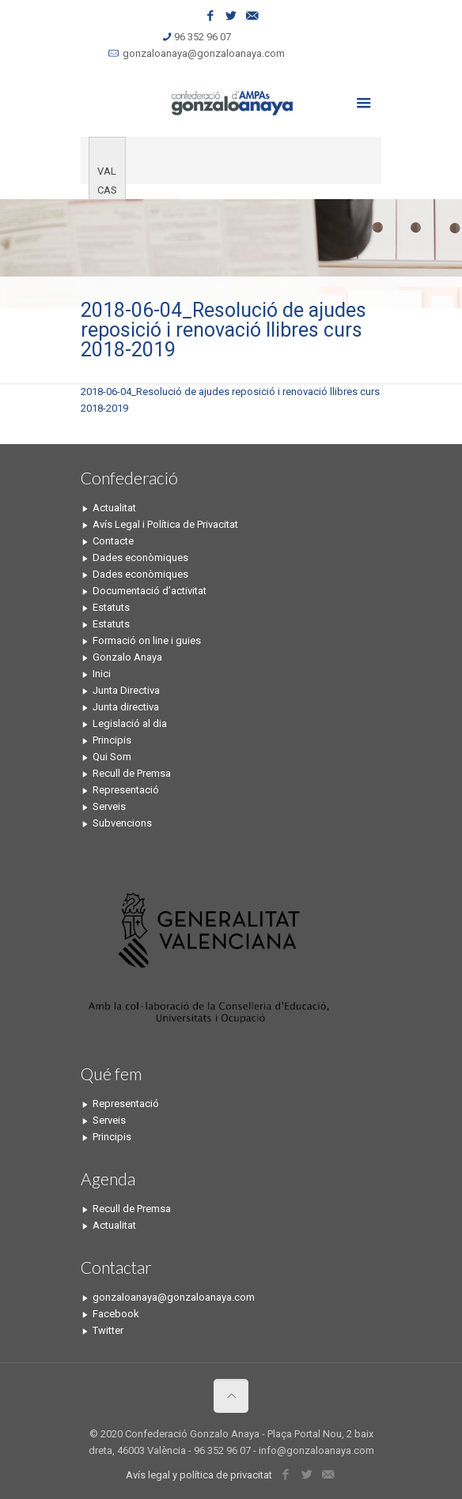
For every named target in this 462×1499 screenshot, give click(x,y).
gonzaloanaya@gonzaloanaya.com (204, 53)
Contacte (113, 541)
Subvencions (122, 823)
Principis (112, 740)
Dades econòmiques (140, 557)
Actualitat (114, 508)
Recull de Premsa (132, 773)
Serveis (109, 806)
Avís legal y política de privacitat (199, 1475)
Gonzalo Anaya (127, 657)
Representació (126, 790)
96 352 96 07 (202, 37)
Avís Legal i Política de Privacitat (165, 524)
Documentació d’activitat (149, 591)
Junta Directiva (126, 690)
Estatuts (111, 607)
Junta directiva (126, 707)
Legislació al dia (130, 723)
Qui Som (112, 757)
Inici (102, 674)
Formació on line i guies (147, 640)
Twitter (108, 1330)
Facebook (116, 1314)
